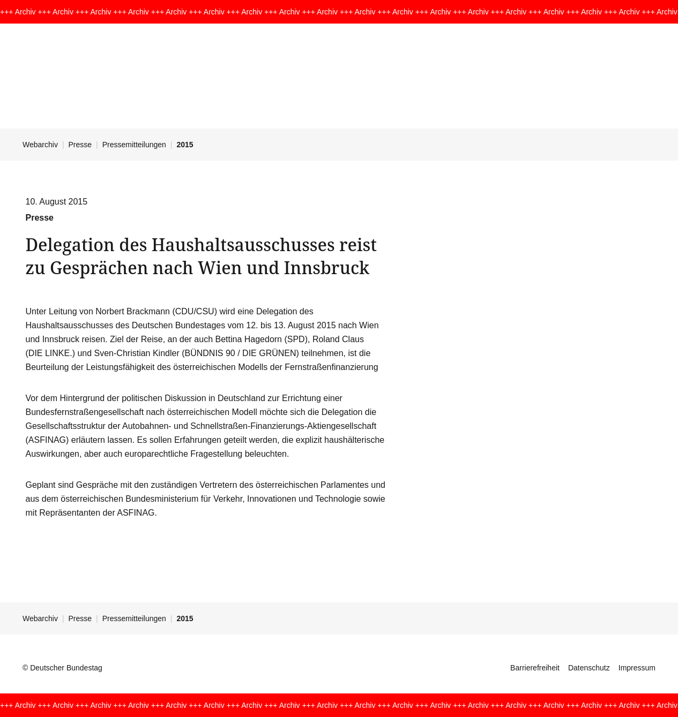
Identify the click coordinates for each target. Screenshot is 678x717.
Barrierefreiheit (535, 667)
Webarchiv (40, 144)
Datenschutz (589, 667)
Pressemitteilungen (134, 144)
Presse (80, 144)
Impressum (637, 667)
